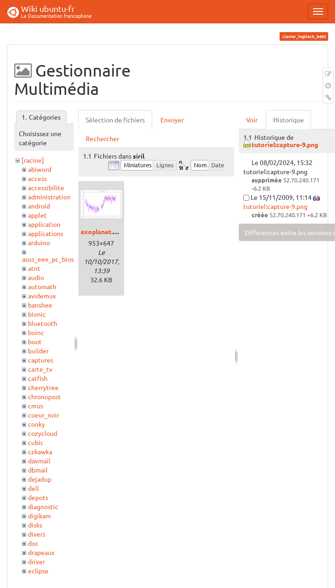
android (39, 206)
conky (36, 424)
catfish (38, 378)
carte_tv (40, 369)
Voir (252, 119)
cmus (35, 405)
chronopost (44, 396)
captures (40, 360)
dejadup (39, 479)
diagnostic (43, 506)
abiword (39, 169)
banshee (40, 305)
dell (33, 488)
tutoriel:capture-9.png (285, 144)
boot (35, 341)
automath (42, 286)
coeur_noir (43, 415)
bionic (37, 314)
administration (49, 196)
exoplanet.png (102, 231)
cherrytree (43, 387)
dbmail (38, 470)
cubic (36, 442)
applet (37, 215)
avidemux (42, 295)
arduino (39, 242)
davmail (39, 460)
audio (36, 277)
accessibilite (46, 187)
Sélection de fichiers (115, 119)
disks (35, 525)
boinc (36, 332)
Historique (288, 119)
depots (38, 497)
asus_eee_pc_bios (48, 259)
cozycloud (42, 433)
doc (33, 543)
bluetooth (42, 323)
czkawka (40, 451)
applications (45, 233)
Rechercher (102, 138)
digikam (39, 515)
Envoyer (172, 119)
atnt (34, 268)
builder (38, 350)
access (37, 178)
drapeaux (41, 552)
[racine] (33, 160)
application (44, 224)
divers (36, 534)
